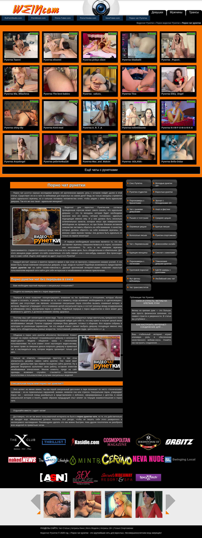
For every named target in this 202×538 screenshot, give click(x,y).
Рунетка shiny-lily (13, 127)
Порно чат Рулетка (138, 18)
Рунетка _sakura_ (92, 94)
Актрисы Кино (77, 528)
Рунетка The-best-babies (57, 94)
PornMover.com (38, 18)
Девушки (157, 12)
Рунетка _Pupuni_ (171, 59)
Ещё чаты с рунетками (101, 170)
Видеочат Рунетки (145, 23)
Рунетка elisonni (52, 59)
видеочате (61, 256)
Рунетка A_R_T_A (92, 127)
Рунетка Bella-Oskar (172, 161)
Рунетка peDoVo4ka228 (56, 161)
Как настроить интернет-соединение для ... (151, 325)
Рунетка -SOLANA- (132, 161)
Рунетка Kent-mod (53, 127)
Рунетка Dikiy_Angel (172, 94)
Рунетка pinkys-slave (94, 59)
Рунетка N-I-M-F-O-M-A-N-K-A (177, 127)
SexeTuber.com (113, 18)
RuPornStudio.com (13, 18)
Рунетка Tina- (129, 94)
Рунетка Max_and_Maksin (96, 161)
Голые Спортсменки (123, 528)
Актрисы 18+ (106, 528)
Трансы (194, 12)
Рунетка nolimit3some (134, 127)
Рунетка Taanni (12, 59)
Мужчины (176, 12)
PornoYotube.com (88, 18)
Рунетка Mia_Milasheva (16, 94)
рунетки (28, 193)
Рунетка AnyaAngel (14, 161)
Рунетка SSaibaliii (131, 59)
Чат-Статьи (64, 528)
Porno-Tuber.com (63, 18)
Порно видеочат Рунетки (168, 23)
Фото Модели (92, 528)
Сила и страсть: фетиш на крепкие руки (151, 302)
